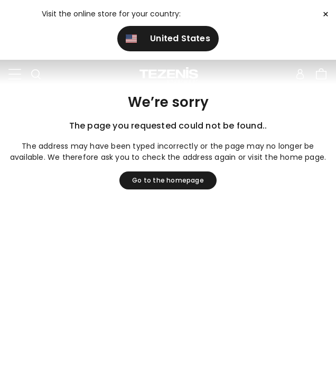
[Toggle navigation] (14, 74)
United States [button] (168, 38)
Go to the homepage (168, 180)
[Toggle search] (36, 74)
